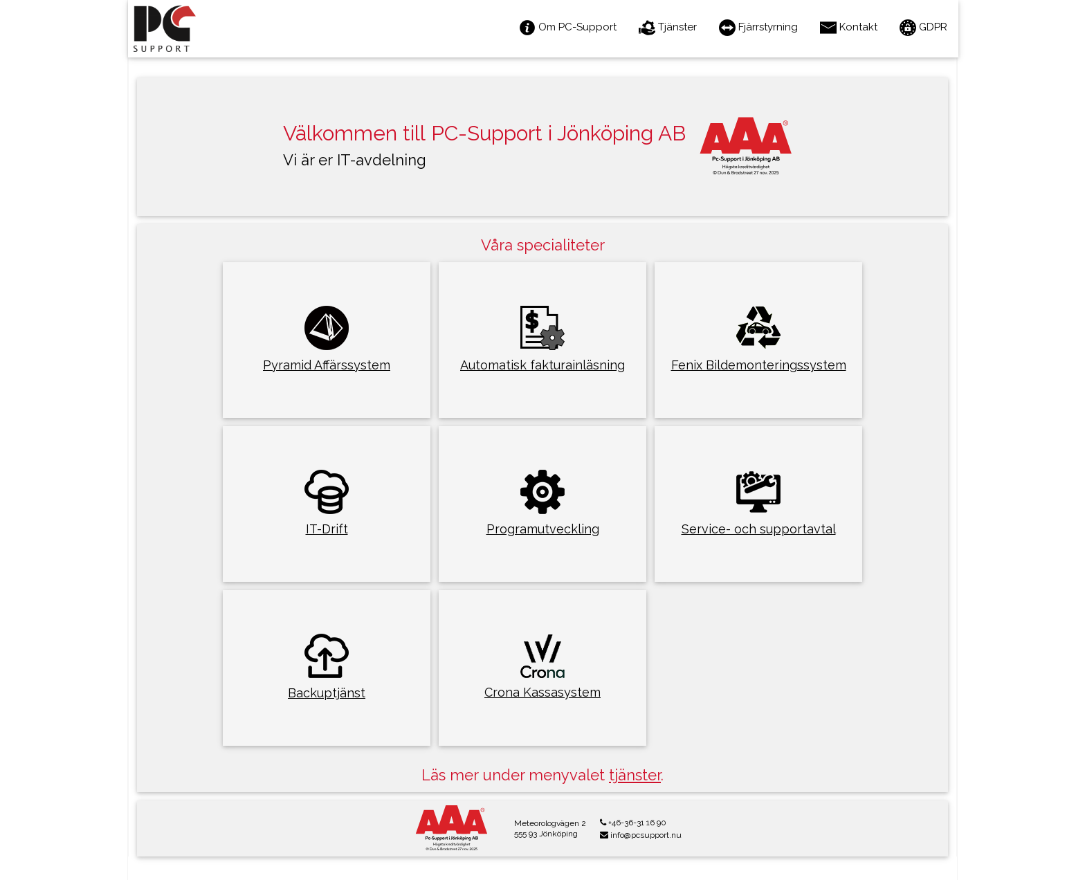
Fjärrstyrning (758, 27)
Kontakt (848, 27)
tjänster (635, 775)
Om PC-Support (568, 27)
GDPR (923, 27)
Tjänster (668, 27)
